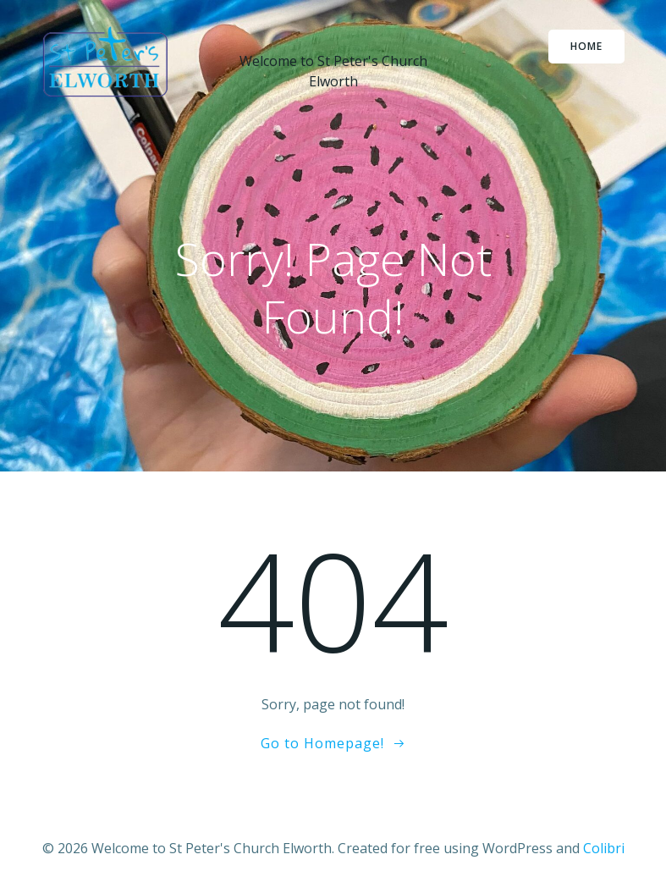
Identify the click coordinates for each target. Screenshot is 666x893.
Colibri (604, 848)
